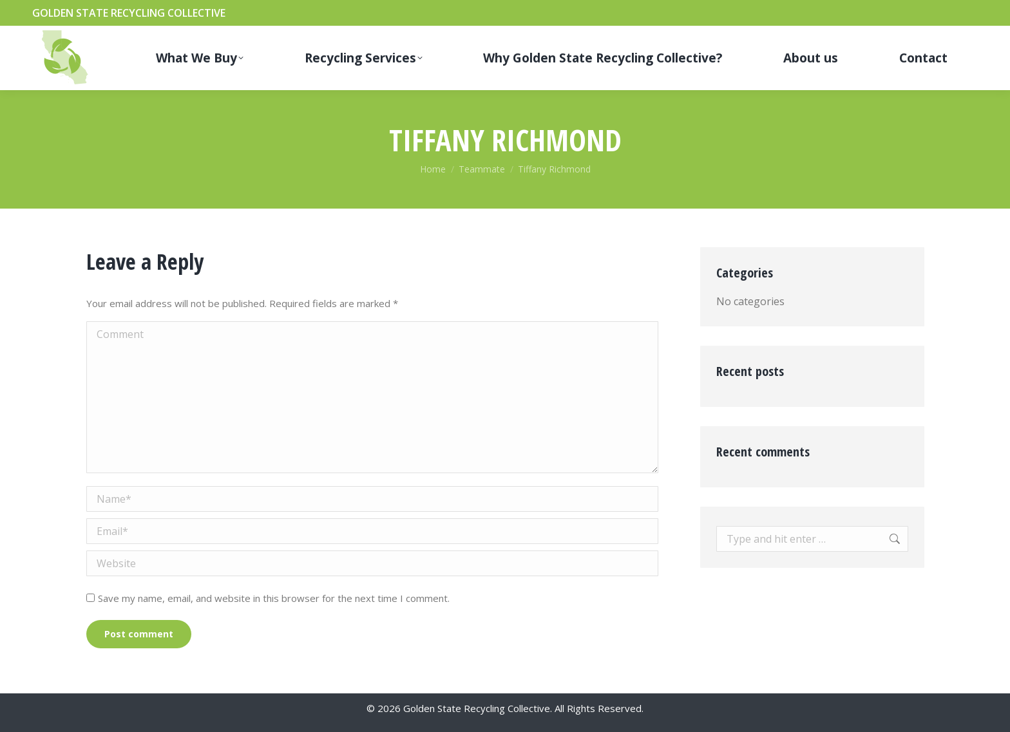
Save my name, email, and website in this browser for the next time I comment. (274, 598)
